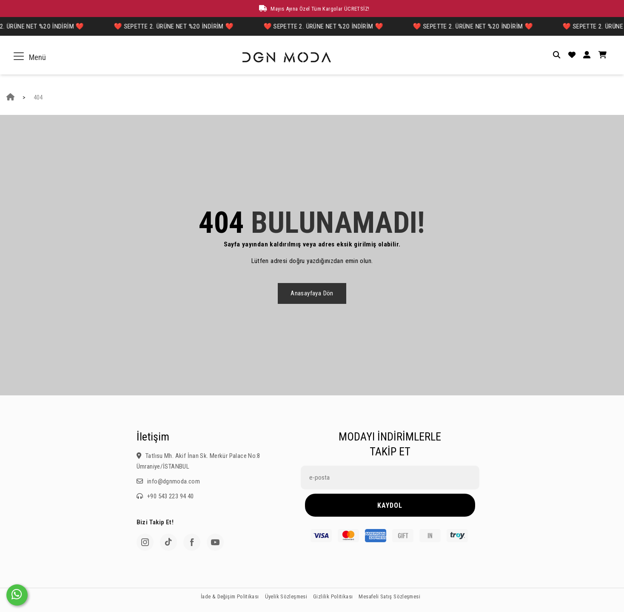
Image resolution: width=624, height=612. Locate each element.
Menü (31, 57)
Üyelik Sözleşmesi (286, 596)
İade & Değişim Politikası (230, 596)
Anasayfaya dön (312, 293)
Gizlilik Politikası (333, 596)
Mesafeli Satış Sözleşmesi (389, 596)
